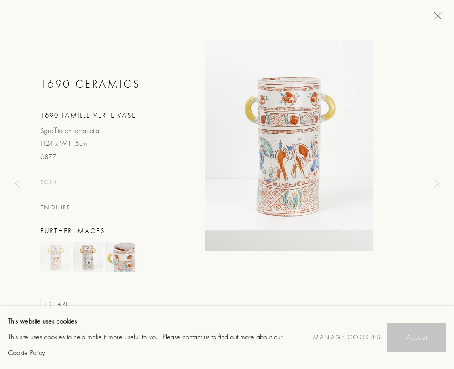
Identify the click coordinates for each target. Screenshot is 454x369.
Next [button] (436, 184)
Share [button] (59, 304)
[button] (55, 257)
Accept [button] (416, 337)
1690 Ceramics (90, 84)
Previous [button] (17, 184)
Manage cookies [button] (347, 337)
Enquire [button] (55, 207)
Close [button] (436, 18)
